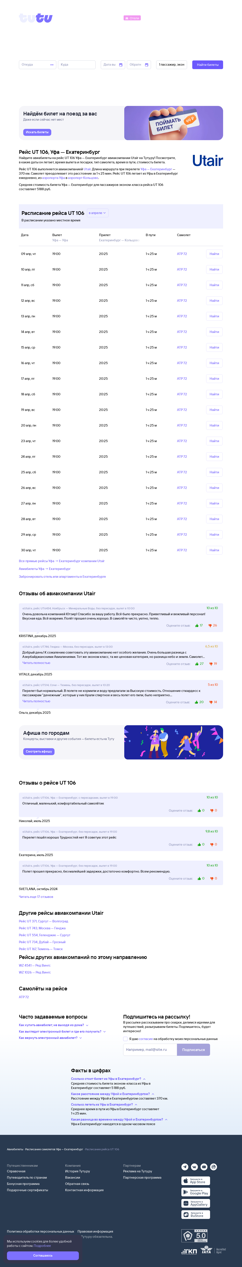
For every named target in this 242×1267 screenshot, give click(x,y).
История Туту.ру (77, 1171)
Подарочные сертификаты (27, 1190)
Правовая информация (95, 1231)
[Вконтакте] (194, 1165)
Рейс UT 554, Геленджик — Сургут (44, 935)
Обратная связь (77, 1184)
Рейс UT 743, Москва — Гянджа (42, 928)
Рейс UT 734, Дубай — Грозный (42, 942)
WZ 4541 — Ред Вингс (35, 965)
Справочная (16, 1171)
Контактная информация (84, 1190)
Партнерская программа (142, 1177)
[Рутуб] (213, 1165)
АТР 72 (24, 997)
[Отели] (132, 17)
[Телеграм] (184, 1165)
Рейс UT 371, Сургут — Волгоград (43, 921)
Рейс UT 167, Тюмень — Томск (41, 949)
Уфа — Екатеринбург (156, 169)
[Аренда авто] (191, 17)
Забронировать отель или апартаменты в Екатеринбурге (62, 576)
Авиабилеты (15, 1149)
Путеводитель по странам (27, 1177)
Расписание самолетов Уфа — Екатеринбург (54, 1149)
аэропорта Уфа (53, 178)
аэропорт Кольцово (83, 178)
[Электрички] (152, 17)
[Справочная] (214, 17)
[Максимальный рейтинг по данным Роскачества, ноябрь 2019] (194, 1235)
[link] (37, 132)
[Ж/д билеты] (90, 17)
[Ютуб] (204, 1165)
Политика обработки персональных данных (40, 1231)
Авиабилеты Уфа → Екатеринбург (45, 569)
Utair (87, 169)
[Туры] (171, 17)
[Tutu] (36, 17)
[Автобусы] (113, 17)
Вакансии (72, 1177)
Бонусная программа (23, 1184)
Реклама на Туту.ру (137, 1171)
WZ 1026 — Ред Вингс (35, 972)
